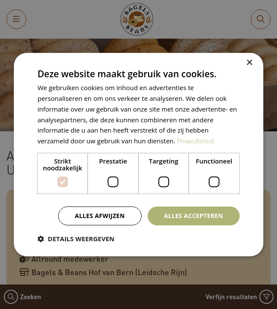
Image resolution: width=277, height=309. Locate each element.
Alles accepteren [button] (193, 215)
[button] (75, 238)
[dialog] (138, 154)
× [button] (249, 63)
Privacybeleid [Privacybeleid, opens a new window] (195, 140)
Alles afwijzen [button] (98, 215)
